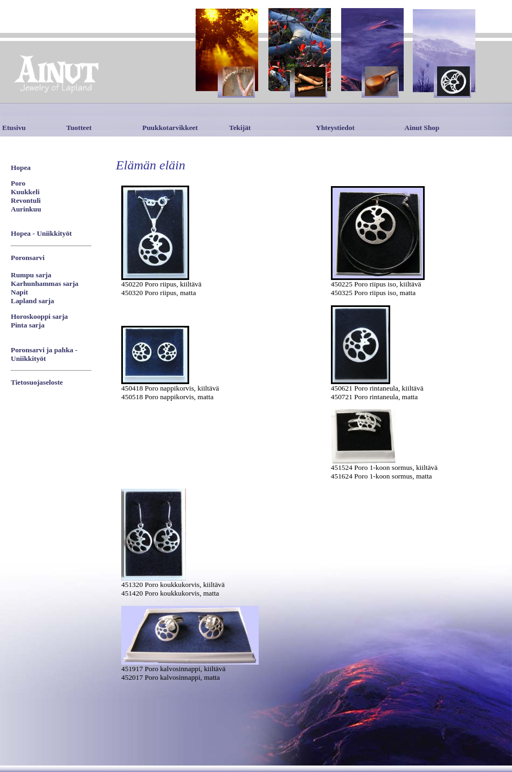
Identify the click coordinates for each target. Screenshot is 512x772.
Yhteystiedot (335, 128)
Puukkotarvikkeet (170, 128)
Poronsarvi (28, 258)
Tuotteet (79, 128)
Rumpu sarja (31, 275)
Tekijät (240, 128)
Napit (19, 292)
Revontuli (26, 200)
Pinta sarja (28, 325)
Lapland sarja (32, 301)
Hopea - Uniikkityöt (41, 233)
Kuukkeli (25, 192)
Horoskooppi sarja (39, 316)
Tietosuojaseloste (37, 382)
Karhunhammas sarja (45, 283)
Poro (18, 183)
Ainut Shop (421, 128)
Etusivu (14, 128)
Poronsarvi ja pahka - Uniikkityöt (44, 354)
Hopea (21, 167)
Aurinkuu (26, 209)
